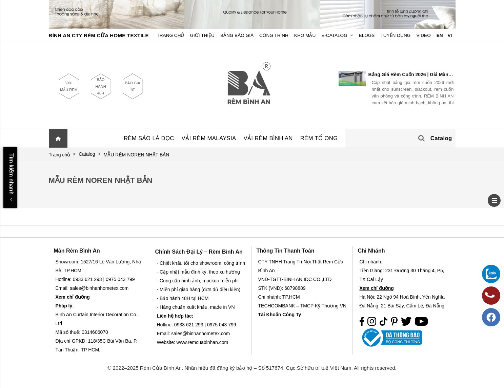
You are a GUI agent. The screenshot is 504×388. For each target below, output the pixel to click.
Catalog (441, 138)
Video (423, 35)
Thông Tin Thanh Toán (286, 251)
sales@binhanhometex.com (200, 333)
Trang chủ (170, 35)
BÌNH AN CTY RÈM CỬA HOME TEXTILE (99, 35)
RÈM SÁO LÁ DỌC (149, 138)
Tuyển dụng (395, 35)
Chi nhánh (371, 251)
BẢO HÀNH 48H (100, 86)
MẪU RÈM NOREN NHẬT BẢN (101, 180)
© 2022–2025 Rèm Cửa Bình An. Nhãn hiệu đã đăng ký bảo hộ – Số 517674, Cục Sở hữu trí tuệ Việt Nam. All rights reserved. (252, 368)
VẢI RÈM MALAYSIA (209, 138)
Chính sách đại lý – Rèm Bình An (199, 252)
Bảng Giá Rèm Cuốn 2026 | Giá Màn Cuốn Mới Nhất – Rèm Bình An (411, 74)
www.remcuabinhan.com (202, 342)
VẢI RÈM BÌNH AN (268, 138)
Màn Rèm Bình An (77, 251)
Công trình (273, 35)
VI (449, 35)
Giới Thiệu (202, 35)
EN (440, 35)
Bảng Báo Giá (237, 35)
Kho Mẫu (305, 35)
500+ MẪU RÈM (69, 86)
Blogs (367, 35)
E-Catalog (334, 35)
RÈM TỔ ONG (319, 138)
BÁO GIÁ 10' (132, 86)
